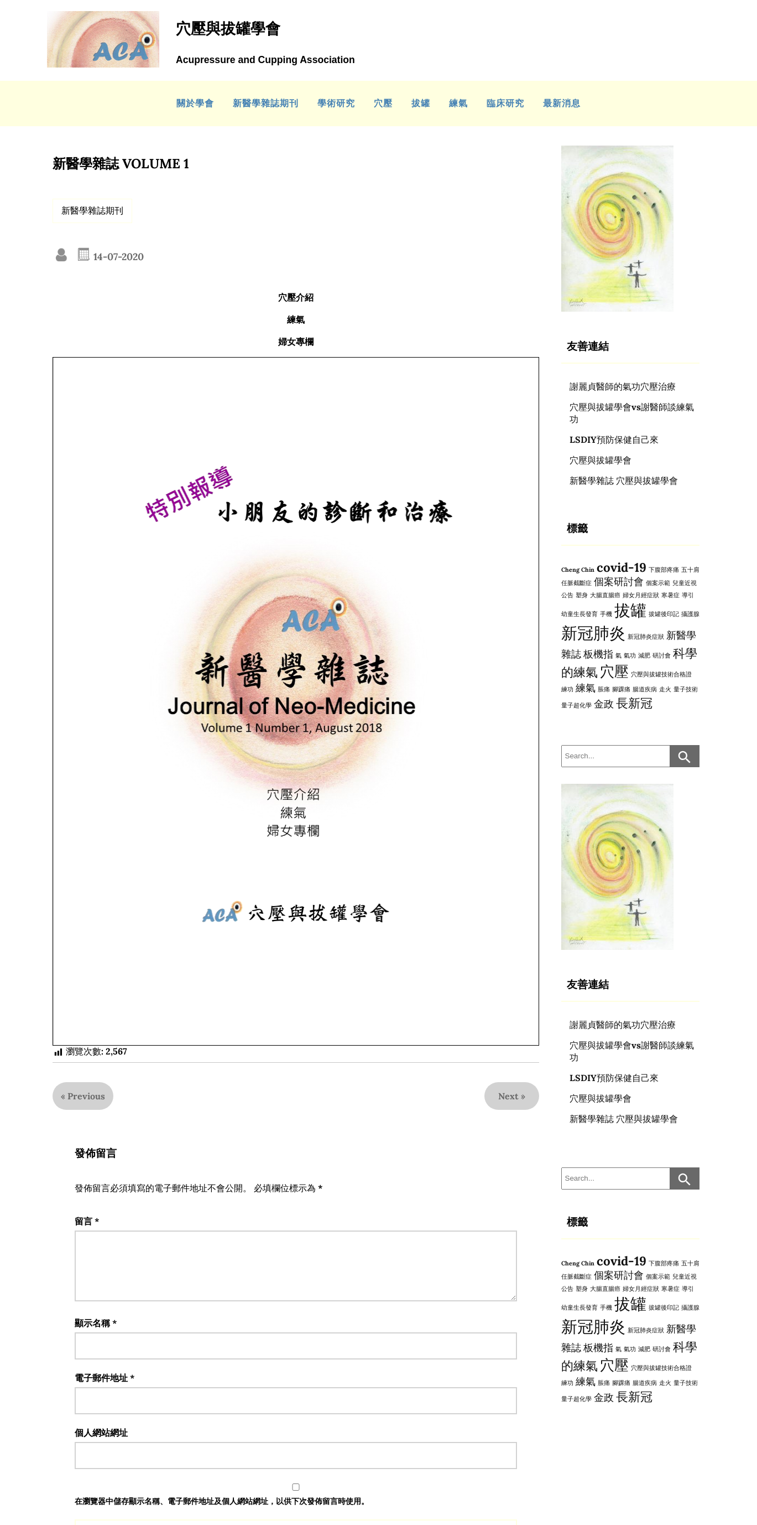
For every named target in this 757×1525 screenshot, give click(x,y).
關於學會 (195, 102)
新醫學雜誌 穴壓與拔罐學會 (624, 480)
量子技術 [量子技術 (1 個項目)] (686, 689)
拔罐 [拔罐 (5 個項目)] (630, 610)
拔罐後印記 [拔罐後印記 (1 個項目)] (664, 614)
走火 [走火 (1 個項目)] (665, 689)
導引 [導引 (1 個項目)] (688, 595)
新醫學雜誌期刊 (266, 102)
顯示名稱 (96, 1336)
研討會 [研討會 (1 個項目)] (661, 655)
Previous (86, 1096)
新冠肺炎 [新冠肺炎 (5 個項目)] (593, 632)
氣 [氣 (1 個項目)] (618, 655)
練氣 (458, 102)
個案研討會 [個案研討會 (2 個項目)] (619, 581)
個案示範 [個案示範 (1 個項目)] (658, 583)
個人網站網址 (101, 1445)
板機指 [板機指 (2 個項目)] (598, 654)
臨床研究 (505, 102)
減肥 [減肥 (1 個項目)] (644, 655)
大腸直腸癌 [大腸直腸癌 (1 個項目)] (605, 595)
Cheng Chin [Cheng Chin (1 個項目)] (577, 569)
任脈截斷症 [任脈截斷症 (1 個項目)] (576, 583)
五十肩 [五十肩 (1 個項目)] (690, 569)
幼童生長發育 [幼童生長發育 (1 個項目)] (579, 614)
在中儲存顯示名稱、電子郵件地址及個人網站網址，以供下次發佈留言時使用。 (222, 1514)
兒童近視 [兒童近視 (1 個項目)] (684, 583)
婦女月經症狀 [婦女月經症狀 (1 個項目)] (641, 595)
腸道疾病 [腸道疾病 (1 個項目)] (645, 689)
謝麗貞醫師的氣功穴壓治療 (623, 386)
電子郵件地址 (105, 1391)
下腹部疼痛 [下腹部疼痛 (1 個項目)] (664, 569)
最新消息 (562, 102)
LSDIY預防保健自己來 (614, 439)
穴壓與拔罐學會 (600, 460)
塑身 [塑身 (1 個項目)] (582, 595)
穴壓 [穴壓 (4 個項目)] (614, 671)
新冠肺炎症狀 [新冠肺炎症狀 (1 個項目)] (646, 636)
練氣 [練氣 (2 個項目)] (586, 687)
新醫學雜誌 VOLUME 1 (121, 163)
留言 (87, 1221)
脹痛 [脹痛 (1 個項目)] (604, 689)
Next (508, 1096)
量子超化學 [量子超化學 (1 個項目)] (576, 705)
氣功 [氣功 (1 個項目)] (630, 655)
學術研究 (336, 102)
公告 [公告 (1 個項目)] (567, 595)
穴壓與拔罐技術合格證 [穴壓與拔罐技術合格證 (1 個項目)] (661, 674)
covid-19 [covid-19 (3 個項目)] (621, 567)
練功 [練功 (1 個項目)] (567, 689)
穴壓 (383, 102)
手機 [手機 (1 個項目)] (606, 614)
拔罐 (420, 102)
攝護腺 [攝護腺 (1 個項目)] (690, 614)
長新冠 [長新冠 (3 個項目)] (634, 703)
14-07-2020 (117, 256)
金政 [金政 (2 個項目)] (604, 703)
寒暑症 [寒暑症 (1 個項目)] (670, 595)
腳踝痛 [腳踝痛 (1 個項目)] (621, 689)
